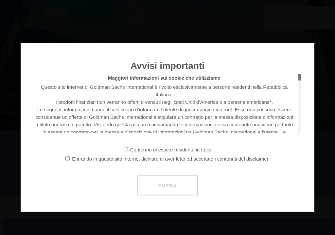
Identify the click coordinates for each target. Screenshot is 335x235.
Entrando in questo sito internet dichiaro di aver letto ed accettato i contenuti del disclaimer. (167, 159)
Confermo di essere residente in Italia (167, 149)
